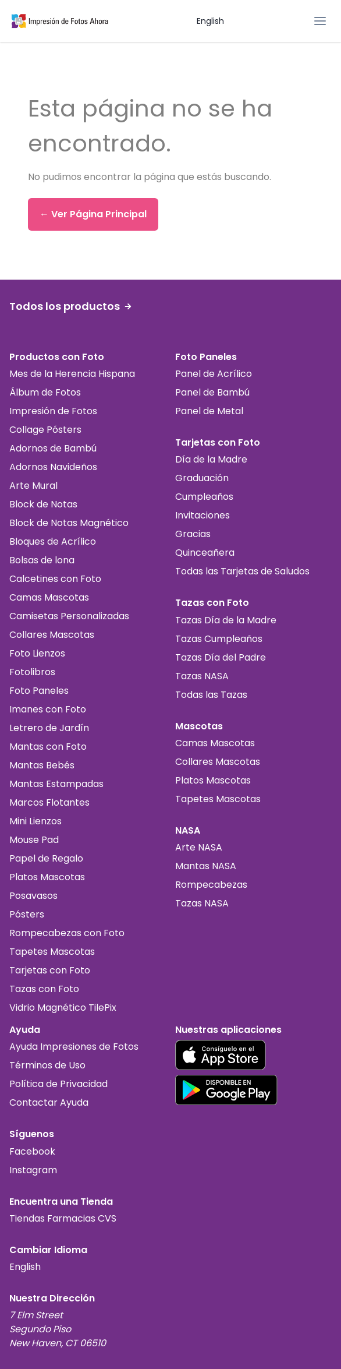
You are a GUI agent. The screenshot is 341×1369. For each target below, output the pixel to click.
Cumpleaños (204, 496)
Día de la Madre (211, 459)
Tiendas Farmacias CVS (62, 1218)
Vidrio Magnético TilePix (62, 1007)
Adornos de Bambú (53, 448)
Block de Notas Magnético (69, 523)
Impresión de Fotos (53, 411)
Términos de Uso (47, 1065)
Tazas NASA (202, 676)
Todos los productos (70, 306)
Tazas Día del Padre (220, 657)
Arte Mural (33, 485)
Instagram (33, 1170)
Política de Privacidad (58, 1084)
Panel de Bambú (212, 392)
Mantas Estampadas (56, 784)
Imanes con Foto (47, 709)
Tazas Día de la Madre (225, 620)
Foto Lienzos (37, 653)
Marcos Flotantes (49, 802)
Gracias (193, 534)
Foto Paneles (39, 690)
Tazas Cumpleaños (218, 638)
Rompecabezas (211, 884)
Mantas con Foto (48, 746)
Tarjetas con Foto (49, 970)
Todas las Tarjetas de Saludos (242, 571)
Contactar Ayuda (48, 1102)
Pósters (26, 914)
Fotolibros (32, 672)
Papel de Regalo (46, 858)
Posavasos (33, 895)
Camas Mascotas (49, 597)
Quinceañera (205, 552)
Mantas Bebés (41, 765)
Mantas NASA (205, 866)
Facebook (32, 1151)
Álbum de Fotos (45, 392)
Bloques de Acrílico (52, 541)
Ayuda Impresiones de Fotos (73, 1046)
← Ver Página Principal (93, 214)
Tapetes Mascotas (52, 951)
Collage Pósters (45, 429)
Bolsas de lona (41, 560)
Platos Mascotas (47, 877)
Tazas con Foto (44, 989)
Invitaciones (202, 515)
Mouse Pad (34, 839)
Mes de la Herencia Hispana (72, 373)
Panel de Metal (209, 411)
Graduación (202, 478)
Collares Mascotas (51, 634)
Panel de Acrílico (213, 373)
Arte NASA (198, 847)
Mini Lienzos (35, 821)
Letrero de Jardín (49, 728)
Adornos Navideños (53, 467)
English (210, 21)
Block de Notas (43, 504)
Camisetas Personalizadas (69, 616)
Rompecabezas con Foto (67, 933)
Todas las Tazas (211, 694)
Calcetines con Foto (55, 578)
